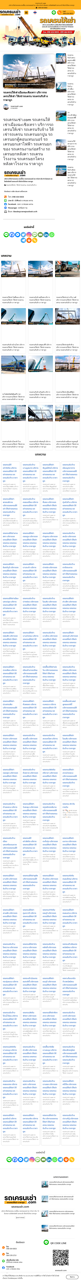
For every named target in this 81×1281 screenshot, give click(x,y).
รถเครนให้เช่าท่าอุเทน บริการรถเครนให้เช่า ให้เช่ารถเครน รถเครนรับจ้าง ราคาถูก (50, 540)
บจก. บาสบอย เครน (13, 1269)
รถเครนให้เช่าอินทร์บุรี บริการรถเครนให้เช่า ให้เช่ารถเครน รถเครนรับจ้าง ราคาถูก (10, 571)
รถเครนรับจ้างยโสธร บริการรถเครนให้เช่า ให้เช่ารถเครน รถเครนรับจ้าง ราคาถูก (70, 673)
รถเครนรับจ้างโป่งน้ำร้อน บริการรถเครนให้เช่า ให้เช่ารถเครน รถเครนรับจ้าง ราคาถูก (10, 1020)
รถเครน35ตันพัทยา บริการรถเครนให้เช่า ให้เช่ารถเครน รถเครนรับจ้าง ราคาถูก (30, 1019)
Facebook (10, 1267)
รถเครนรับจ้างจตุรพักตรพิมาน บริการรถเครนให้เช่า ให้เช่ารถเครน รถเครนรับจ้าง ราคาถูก (50, 812)
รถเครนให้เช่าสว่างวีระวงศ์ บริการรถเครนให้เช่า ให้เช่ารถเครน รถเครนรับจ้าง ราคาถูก (67, 300)
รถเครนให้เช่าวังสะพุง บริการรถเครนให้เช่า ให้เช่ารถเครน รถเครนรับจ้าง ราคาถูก (30, 810)
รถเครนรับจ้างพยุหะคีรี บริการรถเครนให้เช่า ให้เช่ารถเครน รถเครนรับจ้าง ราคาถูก (40, 347)
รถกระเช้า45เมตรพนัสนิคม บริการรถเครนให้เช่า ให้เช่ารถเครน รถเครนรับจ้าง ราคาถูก (70, 952)
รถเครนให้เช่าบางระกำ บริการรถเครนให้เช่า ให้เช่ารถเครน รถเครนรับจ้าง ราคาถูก (30, 572)
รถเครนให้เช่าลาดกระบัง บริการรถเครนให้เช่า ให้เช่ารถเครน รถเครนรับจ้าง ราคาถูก (61, 1198)
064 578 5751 (11, 1255)
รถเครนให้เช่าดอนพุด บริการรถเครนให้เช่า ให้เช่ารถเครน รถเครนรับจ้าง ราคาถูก (10, 776)
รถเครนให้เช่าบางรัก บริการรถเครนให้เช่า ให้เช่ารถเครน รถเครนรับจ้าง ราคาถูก (10, 882)
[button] (26, 13)
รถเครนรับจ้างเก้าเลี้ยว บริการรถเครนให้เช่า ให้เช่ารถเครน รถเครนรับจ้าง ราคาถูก (72, 94)
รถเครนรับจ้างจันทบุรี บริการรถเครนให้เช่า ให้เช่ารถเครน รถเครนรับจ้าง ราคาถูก (40, 444)
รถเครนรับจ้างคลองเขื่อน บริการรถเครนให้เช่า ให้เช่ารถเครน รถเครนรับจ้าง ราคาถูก (30, 507)
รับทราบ (72, 1277)
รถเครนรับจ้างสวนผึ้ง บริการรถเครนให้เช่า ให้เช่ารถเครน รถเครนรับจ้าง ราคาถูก (30, 742)
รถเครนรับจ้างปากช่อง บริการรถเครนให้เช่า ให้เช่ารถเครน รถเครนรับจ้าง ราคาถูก (30, 605)
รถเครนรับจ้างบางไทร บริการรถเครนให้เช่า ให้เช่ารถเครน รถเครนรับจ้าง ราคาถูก (50, 639)
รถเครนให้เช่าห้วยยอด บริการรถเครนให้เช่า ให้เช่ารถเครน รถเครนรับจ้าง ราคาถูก (30, 709)
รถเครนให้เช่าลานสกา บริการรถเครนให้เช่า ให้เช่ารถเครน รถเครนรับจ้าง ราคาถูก (10, 540)
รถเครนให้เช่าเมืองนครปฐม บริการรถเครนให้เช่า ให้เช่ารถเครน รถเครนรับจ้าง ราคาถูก (10, 606)
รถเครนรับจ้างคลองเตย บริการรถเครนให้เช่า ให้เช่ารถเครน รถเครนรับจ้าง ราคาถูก (10, 1089)
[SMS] (34, 234)
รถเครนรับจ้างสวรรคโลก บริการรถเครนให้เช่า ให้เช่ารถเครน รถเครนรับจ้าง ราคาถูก (50, 743)
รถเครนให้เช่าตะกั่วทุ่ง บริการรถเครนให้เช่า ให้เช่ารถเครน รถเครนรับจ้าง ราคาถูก (50, 844)
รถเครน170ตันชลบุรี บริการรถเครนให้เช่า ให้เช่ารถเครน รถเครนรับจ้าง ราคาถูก (50, 916)
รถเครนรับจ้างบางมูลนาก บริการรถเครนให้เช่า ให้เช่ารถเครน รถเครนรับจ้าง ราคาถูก (30, 473)
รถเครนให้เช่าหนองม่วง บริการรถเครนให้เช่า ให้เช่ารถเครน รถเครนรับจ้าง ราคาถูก (70, 918)
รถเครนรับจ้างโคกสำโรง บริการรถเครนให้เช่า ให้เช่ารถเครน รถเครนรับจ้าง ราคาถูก (13, 444)
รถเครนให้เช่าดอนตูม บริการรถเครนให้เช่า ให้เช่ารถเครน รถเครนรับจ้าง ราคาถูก (30, 540)
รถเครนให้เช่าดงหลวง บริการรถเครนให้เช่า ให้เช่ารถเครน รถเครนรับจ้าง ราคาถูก (50, 709)
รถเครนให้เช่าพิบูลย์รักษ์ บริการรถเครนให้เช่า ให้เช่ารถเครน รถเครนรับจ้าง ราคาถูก (50, 473)
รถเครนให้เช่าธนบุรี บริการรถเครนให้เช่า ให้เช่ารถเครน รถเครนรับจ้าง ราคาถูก (50, 985)
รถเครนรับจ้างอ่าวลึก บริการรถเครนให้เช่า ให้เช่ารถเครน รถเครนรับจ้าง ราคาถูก (30, 1053)
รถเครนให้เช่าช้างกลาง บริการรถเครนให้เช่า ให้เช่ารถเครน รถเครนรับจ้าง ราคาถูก (62, 1227)
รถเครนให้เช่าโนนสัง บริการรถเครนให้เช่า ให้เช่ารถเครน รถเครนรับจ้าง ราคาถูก (70, 742)
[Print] (29, 240)
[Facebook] (12, 234)
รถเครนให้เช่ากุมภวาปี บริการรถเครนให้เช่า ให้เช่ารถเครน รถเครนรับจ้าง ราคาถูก (30, 918)
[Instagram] (29, 234)
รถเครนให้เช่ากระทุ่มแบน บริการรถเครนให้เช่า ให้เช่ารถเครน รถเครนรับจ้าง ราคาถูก (10, 986)
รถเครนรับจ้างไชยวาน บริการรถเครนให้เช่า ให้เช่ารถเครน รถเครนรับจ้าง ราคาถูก (10, 950)
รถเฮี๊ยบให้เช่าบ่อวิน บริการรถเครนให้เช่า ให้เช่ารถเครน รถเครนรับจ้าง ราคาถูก (50, 673)
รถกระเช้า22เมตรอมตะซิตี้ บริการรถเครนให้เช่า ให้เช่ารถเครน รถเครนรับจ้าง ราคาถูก (30, 985)
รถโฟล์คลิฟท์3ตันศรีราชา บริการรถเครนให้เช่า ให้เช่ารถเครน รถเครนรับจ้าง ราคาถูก (13, 397)
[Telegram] (23, 240)
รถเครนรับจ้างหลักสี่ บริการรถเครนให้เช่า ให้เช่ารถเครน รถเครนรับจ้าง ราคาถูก (50, 950)
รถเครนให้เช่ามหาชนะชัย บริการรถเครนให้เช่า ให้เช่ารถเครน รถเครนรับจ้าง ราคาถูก (30, 1123)
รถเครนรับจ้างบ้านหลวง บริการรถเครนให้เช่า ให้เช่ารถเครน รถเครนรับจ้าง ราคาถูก (10, 812)
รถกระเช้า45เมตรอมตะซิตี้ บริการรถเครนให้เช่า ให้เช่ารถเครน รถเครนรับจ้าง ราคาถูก (72, 122)
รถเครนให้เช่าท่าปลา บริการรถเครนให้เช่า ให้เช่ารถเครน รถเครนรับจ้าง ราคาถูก (10, 742)
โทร (7, 1246)
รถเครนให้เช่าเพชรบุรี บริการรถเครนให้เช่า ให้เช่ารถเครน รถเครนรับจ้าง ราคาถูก (70, 639)
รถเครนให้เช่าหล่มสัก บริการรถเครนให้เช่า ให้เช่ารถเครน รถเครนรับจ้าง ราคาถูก (10, 639)
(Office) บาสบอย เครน (14, 1262)
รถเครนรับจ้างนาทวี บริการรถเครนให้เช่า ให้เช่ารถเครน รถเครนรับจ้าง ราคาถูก (70, 1019)
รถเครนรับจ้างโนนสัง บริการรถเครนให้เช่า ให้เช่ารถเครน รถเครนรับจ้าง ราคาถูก (50, 605)
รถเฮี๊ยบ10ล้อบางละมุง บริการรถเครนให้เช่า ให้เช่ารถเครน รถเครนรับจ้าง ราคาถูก (50, 1055)
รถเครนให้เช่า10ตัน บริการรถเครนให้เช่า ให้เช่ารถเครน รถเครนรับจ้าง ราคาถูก (10, 473)
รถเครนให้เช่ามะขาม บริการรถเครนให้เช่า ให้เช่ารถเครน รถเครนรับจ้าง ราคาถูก (70, 844)
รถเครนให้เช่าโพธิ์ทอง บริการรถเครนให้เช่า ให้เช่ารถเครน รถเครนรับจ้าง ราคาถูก (13, 300)
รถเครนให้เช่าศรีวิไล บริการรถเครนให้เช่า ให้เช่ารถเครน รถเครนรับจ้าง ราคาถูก (70, 1087)
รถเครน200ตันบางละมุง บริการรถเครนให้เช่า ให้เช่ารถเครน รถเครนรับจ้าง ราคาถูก (10, 1055)
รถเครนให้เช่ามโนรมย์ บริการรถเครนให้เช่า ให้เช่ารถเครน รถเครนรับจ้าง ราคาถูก (61, 1183)
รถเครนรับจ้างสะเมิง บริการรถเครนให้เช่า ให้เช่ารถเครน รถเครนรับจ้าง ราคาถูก (70, 540)
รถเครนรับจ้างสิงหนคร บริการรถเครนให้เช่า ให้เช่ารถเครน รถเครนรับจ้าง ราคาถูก (72, 176)
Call (64, 11)
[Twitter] (23, 234)
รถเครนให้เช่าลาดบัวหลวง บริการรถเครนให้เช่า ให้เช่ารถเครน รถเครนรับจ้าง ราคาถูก (70, 777)
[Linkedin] (46, 234)
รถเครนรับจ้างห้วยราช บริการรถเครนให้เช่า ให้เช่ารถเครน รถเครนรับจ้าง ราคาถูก (30, 776)
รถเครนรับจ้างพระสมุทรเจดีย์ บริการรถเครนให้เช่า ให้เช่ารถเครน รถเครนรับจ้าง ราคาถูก (72, 65)
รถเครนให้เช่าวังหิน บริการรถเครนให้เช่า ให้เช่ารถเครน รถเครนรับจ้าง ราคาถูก (50, 1122)
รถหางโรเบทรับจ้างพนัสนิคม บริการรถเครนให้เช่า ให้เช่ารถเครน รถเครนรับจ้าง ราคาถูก (70, 986)
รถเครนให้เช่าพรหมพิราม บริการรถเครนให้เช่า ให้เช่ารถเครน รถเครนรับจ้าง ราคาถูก (10, 507)
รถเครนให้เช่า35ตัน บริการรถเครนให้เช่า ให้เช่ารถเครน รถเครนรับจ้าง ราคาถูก (30, 846)
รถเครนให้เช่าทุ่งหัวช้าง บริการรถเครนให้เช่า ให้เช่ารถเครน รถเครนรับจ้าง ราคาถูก (67, 347)
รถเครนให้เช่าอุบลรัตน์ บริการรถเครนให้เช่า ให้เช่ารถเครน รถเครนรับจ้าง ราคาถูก (10, 1123)
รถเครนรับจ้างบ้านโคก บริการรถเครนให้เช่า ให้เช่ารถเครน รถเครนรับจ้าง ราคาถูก (13, 347)
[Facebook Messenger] (17, 234)
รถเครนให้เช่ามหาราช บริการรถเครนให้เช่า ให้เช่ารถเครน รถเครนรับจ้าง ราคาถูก (72, 150)
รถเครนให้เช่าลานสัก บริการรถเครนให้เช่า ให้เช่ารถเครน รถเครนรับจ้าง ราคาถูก (10, 916)
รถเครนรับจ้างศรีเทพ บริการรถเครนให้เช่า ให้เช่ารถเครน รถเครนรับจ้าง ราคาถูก (40, 300)
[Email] (40, 234)
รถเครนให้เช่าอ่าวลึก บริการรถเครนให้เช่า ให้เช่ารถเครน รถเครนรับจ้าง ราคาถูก (70, 605)
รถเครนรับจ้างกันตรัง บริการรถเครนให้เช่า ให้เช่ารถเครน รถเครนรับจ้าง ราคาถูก (40, 395)
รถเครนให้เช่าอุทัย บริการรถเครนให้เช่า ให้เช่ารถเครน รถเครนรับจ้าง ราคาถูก (30, 882)
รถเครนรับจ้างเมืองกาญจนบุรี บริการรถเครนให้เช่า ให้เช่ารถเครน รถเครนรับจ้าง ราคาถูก (67, 444)
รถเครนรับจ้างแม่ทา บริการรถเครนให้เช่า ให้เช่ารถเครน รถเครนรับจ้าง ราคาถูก (30, 1087)
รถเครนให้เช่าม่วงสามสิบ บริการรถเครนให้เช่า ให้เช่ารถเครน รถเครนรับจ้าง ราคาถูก (10, 709)
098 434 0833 (68, 13)
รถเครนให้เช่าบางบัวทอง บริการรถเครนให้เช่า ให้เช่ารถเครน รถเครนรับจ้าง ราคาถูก (30, 640)
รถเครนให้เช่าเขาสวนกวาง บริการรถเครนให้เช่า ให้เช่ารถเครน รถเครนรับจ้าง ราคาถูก (62, 1212)
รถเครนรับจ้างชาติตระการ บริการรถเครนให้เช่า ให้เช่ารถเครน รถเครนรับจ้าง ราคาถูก (70, 572)
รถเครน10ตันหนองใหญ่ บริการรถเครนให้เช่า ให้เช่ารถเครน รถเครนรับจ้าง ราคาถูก (70, 883)
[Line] (6, 234)
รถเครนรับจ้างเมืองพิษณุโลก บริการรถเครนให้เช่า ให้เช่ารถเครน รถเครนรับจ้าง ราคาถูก (70, 1055)
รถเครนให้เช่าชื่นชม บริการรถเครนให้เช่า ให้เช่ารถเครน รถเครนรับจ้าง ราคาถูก (50, 505)
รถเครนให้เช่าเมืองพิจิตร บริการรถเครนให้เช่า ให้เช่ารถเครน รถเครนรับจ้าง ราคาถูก (67, 395)
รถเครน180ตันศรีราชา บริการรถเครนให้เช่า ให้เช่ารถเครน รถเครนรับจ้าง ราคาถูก (50, 776)
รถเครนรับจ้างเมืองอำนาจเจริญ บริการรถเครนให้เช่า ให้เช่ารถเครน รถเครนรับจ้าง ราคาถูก (30, 675)
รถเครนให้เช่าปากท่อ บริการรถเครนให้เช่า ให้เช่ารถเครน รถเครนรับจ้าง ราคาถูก (50, 571)
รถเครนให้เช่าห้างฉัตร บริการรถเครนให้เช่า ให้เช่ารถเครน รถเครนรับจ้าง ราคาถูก (50, 882)
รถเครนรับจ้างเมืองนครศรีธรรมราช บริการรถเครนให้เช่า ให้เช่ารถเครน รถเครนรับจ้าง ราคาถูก (10, 847)
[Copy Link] (34, 240)
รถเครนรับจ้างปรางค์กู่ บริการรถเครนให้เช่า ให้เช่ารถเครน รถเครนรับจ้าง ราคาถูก (70, 1122)
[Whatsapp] (51, 234)
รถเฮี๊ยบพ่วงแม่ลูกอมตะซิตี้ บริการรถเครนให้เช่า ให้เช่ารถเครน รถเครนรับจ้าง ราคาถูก (70, 709)
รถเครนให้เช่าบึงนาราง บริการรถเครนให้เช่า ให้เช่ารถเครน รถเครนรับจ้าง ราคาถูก (30, 950)
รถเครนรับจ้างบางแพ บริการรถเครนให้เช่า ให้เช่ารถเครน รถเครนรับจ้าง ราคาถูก (50, 1087)
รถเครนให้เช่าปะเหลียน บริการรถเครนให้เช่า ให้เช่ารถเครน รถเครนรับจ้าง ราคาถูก (10, 675)
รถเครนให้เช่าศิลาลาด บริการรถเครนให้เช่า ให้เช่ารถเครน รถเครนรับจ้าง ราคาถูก (50, 1019)
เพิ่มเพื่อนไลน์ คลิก (12, 1260)
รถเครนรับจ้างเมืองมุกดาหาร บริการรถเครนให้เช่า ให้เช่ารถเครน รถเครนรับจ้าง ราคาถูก (70, 473)
